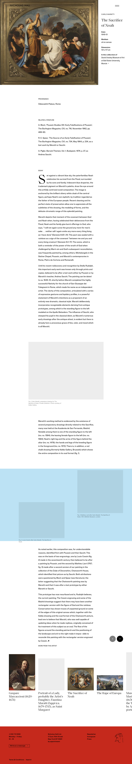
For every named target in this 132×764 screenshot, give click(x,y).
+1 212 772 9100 (14, 734)
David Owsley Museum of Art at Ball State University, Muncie (113, 60)
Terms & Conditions (16, 760)
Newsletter (91, 734)
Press (89, 739)
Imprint (28, 760)
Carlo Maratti (107, 14)
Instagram (91, 737)
